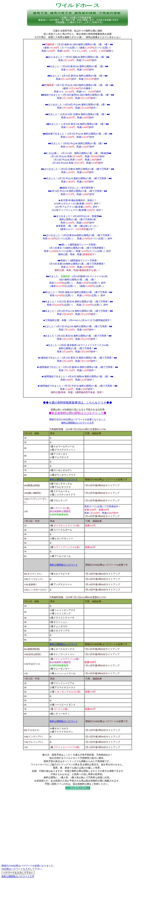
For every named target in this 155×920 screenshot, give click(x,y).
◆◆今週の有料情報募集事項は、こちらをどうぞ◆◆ (77, 402)
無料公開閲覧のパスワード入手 (77, 422)
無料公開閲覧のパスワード (64, 479)
